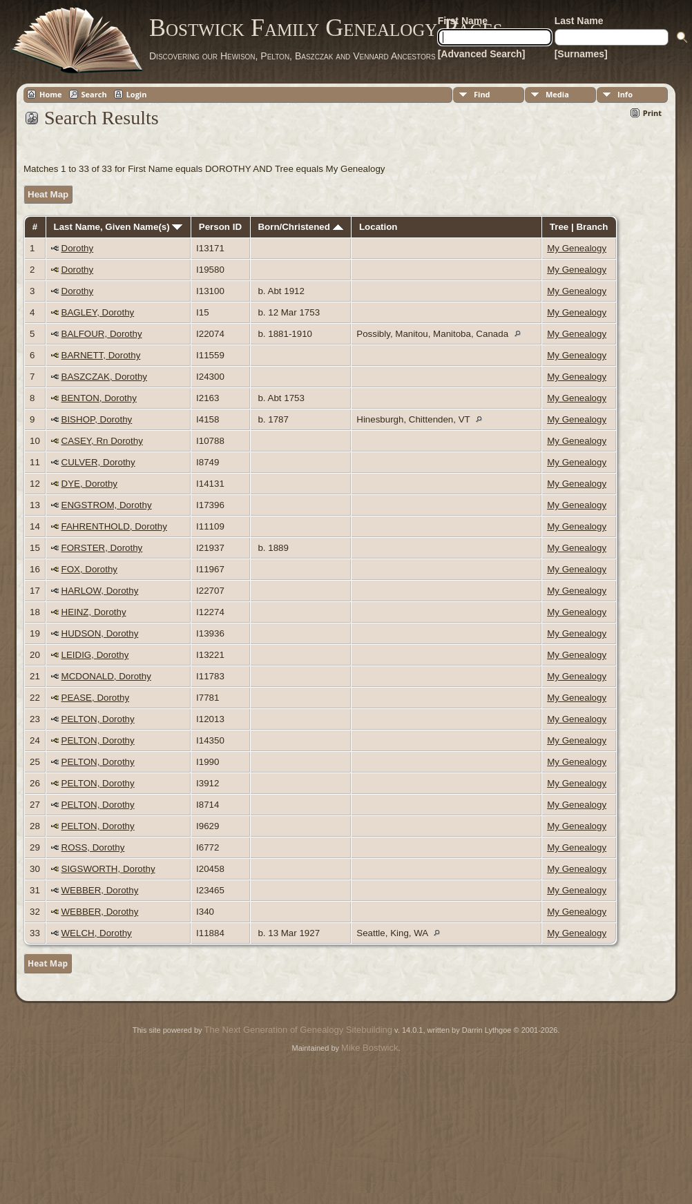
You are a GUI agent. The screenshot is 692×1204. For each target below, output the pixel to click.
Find (482, 94)
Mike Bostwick (369, 1047)
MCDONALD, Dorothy (106, 676)
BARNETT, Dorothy (101, 355)
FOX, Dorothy (89, 569)
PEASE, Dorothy (95, 697)
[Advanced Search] (482, 53)
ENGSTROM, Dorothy (106, 505)
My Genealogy (576, 248)
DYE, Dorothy (89, 483)
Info (625, 94)
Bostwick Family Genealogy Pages (326, 27)
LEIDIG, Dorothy (95, 655)
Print (652, 113)
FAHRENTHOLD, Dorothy (114, 526)
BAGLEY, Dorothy (98, 312)
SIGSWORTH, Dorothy (108, 869)
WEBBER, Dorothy (100, 890)
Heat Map (48, 194)
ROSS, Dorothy (93, 847)
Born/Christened (300, 227)
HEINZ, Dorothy (93, 612)
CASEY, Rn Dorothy (102, 441)
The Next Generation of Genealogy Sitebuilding (298, 1030)
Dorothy (77, 248)
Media (557, 94)
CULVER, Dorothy (98, 462)
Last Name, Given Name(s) (118, 227)
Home (50, 94)
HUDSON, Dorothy (100, 633)
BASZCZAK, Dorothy (104, 376)
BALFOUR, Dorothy (101, 334)
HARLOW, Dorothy (100, 590)
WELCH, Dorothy (96, 933)
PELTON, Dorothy (98, 719)
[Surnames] (581, 53)
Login (136, 94)
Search (94, 94)
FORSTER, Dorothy (102, 548)
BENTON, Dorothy (99, 398)
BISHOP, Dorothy (97, 419)
